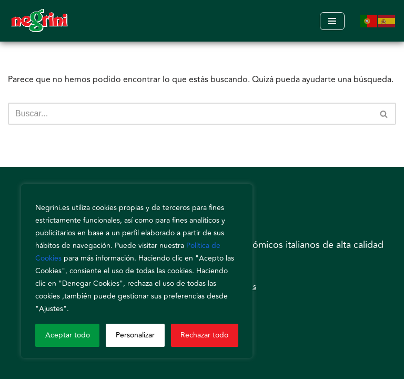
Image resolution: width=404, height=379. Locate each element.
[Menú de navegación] (332, 21)
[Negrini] (39, 20)
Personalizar (135, 335)
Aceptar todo (67, 335)
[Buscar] (190, 114)
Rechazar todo (204, 335)
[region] (136, 271)
